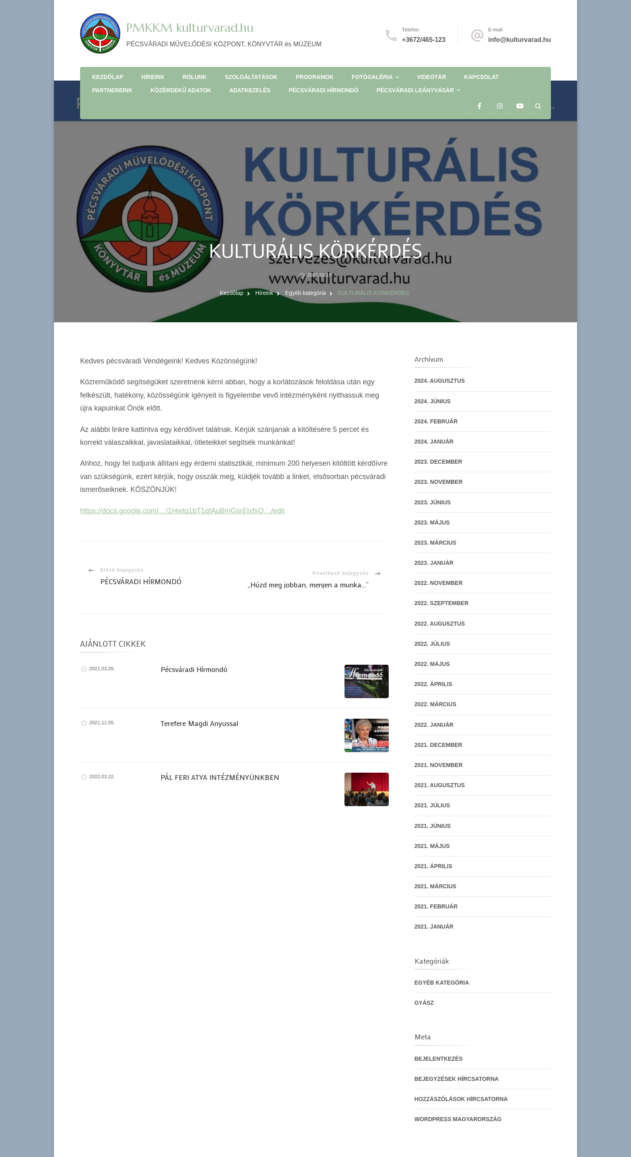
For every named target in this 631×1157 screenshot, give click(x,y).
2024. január (434, 441)
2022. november (438, 583)
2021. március (435, 886)
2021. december (438, 745)
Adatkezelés (249, 90)
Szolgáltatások (251, 77)
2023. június (432, 502)
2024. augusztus (439, 380)
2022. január (434, 725)
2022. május (432, 664)
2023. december (438, 461)
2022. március (435, 704)
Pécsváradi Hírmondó (323, 90)
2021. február (436, 906)
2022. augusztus (439, 623)
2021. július (432, 805)
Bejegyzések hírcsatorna (456, 1079)
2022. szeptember (441, 603)
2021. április (433, 866)
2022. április (433, 684)
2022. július (432, 644)
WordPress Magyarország (458, 1119)
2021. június (432, 826)
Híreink (153, 77)
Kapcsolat (481, 77)
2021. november (438, 765)
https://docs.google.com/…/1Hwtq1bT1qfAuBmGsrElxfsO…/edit (182, 511)
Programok (315, 77)
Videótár (431, 77)
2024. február (436, 421)
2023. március (435, 542)
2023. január (434, 563)
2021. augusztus (439, 785)
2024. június (432, 401)
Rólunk (195, 77)
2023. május (432, 522)
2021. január (434, 926)
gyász (424, 1002)
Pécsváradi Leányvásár (415, 90)
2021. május (432, 846)
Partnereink (112, 90)
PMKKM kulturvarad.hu (190, 27)
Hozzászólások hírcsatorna (461, 1099)
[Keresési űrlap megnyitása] (538, 106)
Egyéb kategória (441, 982)
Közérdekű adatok (181, 90)
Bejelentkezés (438, 1058)
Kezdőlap (107, 77)
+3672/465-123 (423, 39)
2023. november (438, 482)
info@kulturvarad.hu (519, 39)
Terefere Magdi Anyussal (199, 723)
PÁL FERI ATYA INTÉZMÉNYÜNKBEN (220, 777)
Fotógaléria (372, 77)
